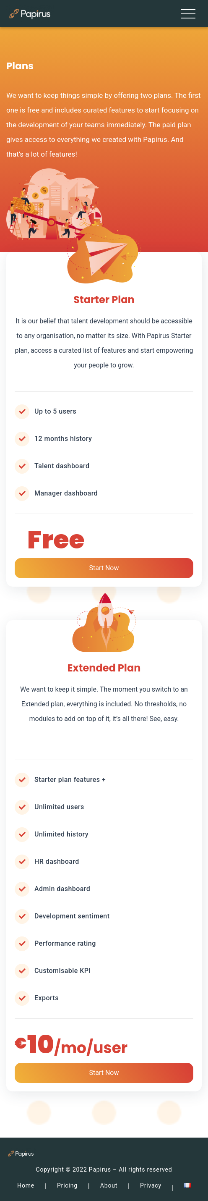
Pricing (67, 1185)
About (108, 1185)
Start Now (104, 568)
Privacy (150, 1185)
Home (25, 1185)
